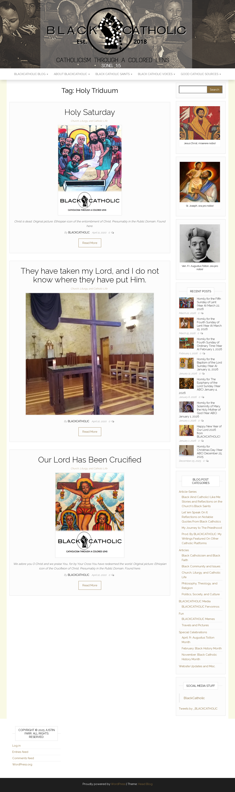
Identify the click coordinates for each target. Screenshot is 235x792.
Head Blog (145, 784)
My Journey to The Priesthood (202, 528)
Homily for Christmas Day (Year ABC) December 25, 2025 (209, 451)
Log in (16, 745)
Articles (184, 550)
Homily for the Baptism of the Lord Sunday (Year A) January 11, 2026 (209, 364)
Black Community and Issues (201, 566)
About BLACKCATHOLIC (72, 74)
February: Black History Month (202, 648)
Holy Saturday (89, 112)
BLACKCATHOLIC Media (195, 601)
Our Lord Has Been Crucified (89, 459)
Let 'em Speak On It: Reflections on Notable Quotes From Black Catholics (201, 517)
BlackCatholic (194, 698)
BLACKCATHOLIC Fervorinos (200, 606)
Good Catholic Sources (201, 74)
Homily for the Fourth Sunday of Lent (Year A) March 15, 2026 (209, 324)
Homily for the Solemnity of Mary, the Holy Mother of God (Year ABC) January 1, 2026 (200, 409)
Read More (89, 243)
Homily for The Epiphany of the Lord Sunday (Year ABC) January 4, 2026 (199, 386)
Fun (181, 613)
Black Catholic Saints (114, 74)
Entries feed (20, 752)
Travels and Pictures (195, 625)
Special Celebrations (193, 632)
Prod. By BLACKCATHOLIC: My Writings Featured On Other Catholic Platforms (202, 538)
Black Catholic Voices (156, 74)
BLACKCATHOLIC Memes (198, 619)
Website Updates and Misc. (197, 666)
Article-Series (188, 491)
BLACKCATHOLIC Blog (31, 74)
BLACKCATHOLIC (79, 232)
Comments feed (23, 758)
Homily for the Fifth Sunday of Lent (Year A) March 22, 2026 (209, 304)
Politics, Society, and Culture (201, 594)
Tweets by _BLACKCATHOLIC (198, 708)
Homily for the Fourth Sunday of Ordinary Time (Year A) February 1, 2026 (209, 344)
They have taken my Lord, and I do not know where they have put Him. (90, 275)
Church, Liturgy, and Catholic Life (89, 120)
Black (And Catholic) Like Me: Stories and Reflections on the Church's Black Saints (202, 501)
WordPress (118, 784)
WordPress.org (22, 764)
